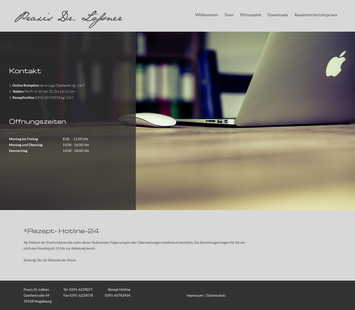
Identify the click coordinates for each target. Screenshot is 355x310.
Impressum (195, 295)
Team (229, 14)
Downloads (278, 14)
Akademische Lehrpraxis (315, 14)
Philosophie (250, 14)
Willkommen (206, 14)
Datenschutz (216, 295)
